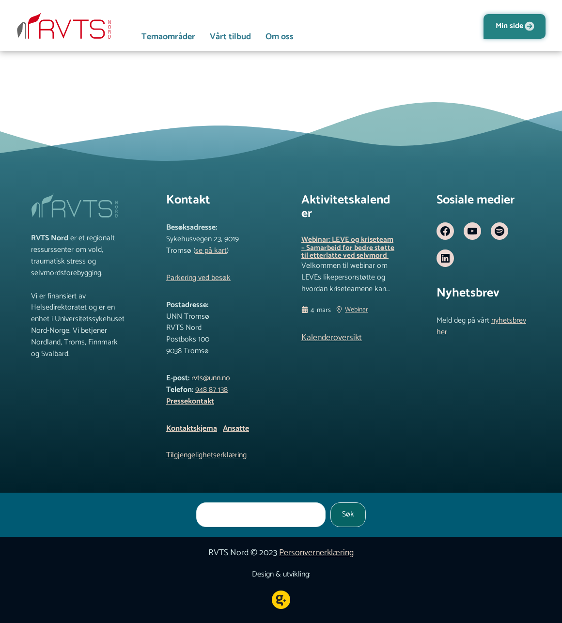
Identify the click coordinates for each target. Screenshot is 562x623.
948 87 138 (211, 390)
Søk (348, 514)
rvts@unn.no (210, 378)
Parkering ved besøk (198, 278)
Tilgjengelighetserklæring (206, 455)
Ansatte (236, 428)
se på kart (211, 251)
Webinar (356, 320)
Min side (509, 26)
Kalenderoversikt (331, 348)
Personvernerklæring (316, 552)
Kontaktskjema (191, 428)
